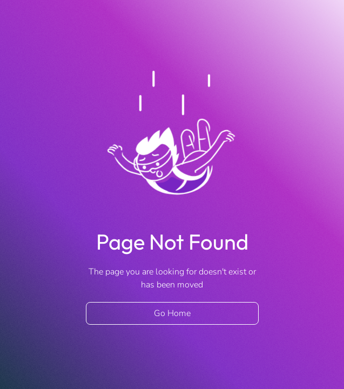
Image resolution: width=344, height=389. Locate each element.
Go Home (172, 313)
